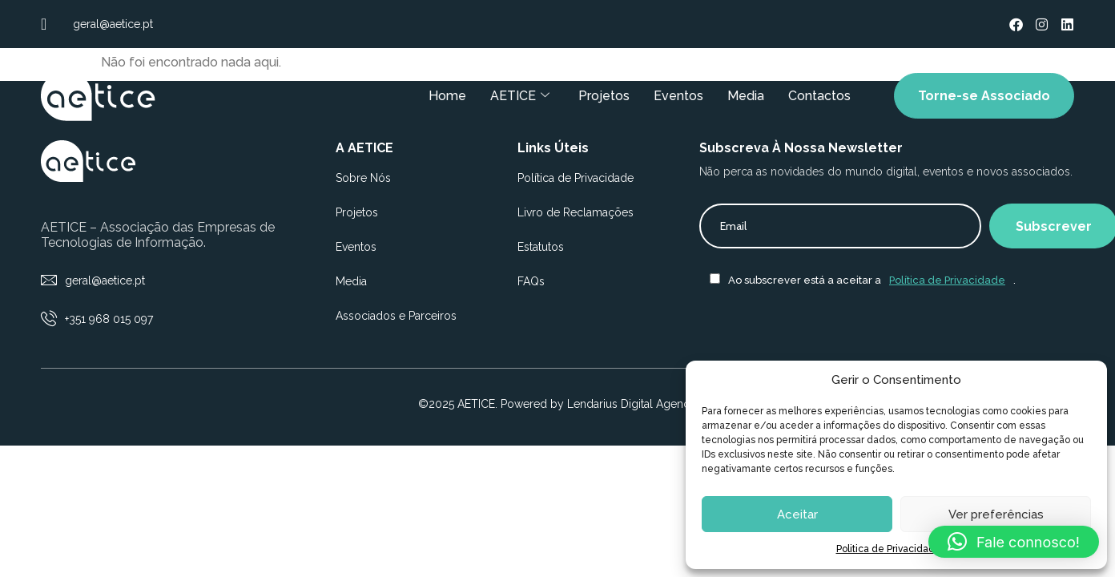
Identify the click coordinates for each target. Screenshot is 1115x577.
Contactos (819, 95)
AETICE (519, 95)
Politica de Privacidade (888, 549)
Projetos (604, 95)
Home (447, 95)
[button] (1013, 542)
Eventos (678, 95)
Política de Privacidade (947, 280)
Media (745, 95)
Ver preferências (996, 514)
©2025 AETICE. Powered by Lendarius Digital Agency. (558, 403)
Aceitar (797, 514)
